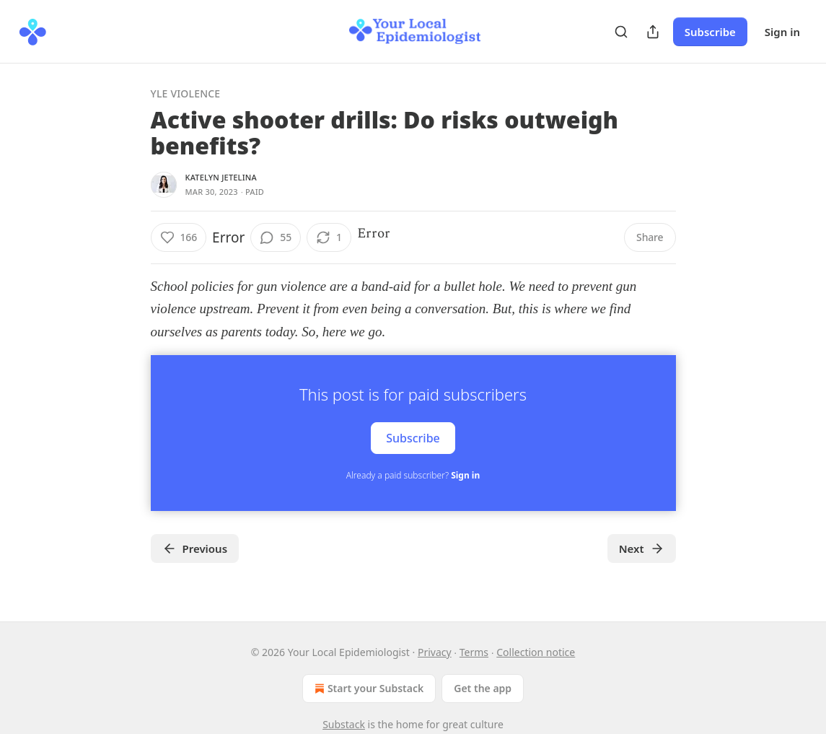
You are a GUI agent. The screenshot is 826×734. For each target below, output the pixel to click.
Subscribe (710, 32)
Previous (195, 548)
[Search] (621, 31)
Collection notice (535, 652)
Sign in (782, 32)
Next (641, 548)
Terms (474, 652)
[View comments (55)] (275, 237)
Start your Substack (367, 688)
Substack (343, 724)
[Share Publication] (652, 31)
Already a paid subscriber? (413, 475)
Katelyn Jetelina (221, 177)
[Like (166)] (179, 237)
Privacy (435, 652)
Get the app (482, 688)
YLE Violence (186, 93)
